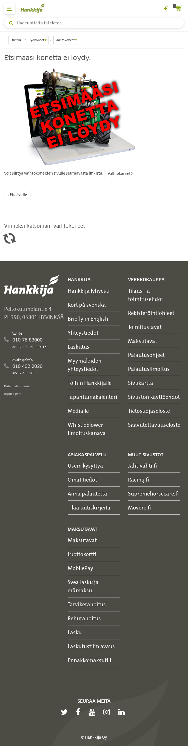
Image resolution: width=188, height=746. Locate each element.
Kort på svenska (87, 304)
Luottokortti (82, 554)
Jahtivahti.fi (142, 465)
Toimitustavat (145, 327)
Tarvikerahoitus (87, 604)
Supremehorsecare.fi (153, 493)
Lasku (75, 632)
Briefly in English (88, 318)
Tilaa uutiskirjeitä (89, 507)
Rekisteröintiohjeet (151, 313)
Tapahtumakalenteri (92, 396)
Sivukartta (140, 382)
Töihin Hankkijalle (90, 382)
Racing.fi (138, 479)
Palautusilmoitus (149, 368)
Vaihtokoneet (120, 173)
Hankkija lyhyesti (89, 290)
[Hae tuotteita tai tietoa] (94, 23)
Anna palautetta (87, 493)
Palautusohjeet (146, 354)
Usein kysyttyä (85, 465)
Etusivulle (17, 194)
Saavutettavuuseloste (154, 424)
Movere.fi (139, 507)
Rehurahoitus (84, 618)
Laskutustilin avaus (91, 646)
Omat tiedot (82, 479)
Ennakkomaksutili (89, 660)
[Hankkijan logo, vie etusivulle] (36, 8)
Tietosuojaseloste (149, 410)
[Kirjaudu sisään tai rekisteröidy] (165, 8)
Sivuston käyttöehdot (154, 396)
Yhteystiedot (83, 332)
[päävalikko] (9, 8)
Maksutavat (142, 340)
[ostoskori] (178, 8)
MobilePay (80, 568)
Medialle (78, 410)
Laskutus (78, 346)
